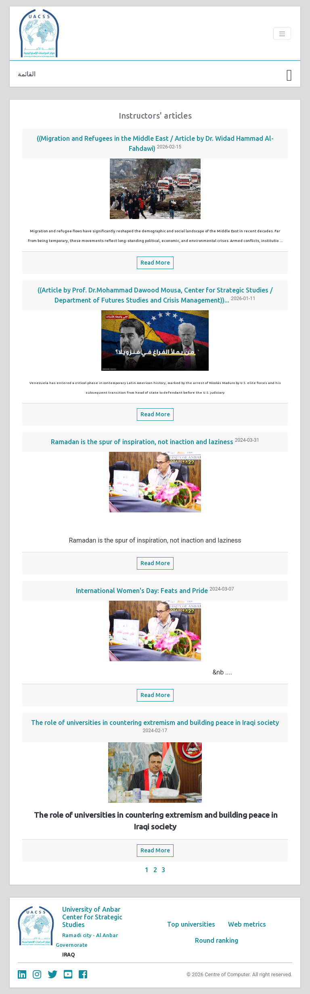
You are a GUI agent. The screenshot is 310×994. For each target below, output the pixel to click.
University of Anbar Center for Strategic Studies (92, 917)
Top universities (191, 924)
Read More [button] (155, 262)
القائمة (27, 73)
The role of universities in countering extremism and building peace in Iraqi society (155, 722)
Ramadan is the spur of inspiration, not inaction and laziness (142, 441)
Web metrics (247, 924)
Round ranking (216, 940)
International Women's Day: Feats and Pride (142, 590)
